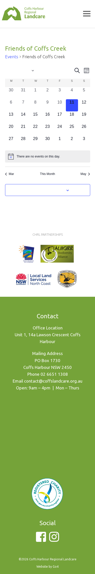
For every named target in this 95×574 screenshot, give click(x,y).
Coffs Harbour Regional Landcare (23, 21)
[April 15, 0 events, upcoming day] (35, 117)
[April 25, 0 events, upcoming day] (72, 130)
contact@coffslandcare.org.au (53, 381)
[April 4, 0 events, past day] (72, 93)
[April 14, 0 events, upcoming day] (23, 117)
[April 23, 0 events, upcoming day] (48, 130)
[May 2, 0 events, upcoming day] (72, 142)
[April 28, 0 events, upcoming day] (23, 142)
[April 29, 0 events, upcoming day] (35, 142)
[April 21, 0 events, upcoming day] (23, 130)
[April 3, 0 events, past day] (60, 93)
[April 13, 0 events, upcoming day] (11, 117)
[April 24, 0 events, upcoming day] (60, 130)
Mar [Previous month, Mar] (9, 174)
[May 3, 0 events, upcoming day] (84, 142)
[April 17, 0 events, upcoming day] (60, 117)
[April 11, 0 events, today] (72, 105)
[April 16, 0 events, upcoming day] (48, 117)
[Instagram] (54, 540)
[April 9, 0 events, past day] (48, 105)
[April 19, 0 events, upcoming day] (84, 117)
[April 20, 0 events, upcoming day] (11, 130)
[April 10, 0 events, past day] (60, 105)
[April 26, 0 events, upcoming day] (84, 130)
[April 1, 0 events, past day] (35, 93)
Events (11, 56)
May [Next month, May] (85, 174)
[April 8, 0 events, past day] (35, 105)
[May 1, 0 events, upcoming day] (60, 142)
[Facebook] (41, 540)
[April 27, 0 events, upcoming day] (11, 142)
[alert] (47, 156)
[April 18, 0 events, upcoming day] (72, 117)
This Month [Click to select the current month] (47, 174)
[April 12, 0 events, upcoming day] (84, 105)
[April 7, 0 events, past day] (23, 105)
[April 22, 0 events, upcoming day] (35, 130)
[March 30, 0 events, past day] (11, 93)
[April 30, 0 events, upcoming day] (48, 142)
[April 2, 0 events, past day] (48, 93)
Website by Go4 (47, 566)
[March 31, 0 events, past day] (23, 93)
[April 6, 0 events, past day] (11, 105)
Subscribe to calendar (44, 190)
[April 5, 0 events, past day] (84, 93)
